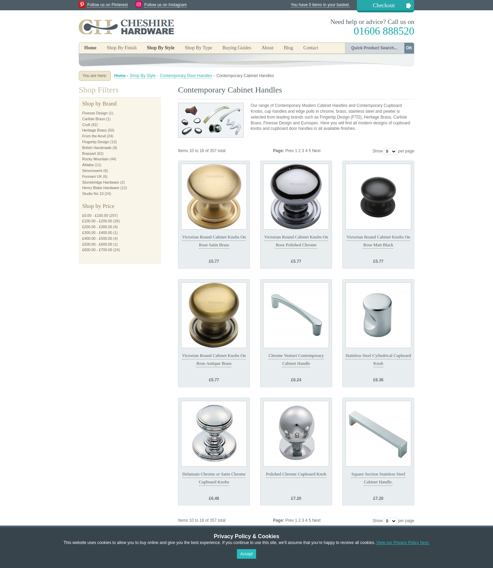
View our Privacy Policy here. (402, 542)
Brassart (89, 153)
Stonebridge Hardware (100, 182)
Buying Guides (236, 47)
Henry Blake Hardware (100, 188)
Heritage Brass (94, 130)
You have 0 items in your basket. (320, 4)
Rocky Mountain (95, 159)
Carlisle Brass (93, 119)
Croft (86, 125)
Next (316, 150)
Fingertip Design (95, 142)
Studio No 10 (92, 194)
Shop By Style (142, 75)
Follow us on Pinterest (107, 4)
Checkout (384, 5)
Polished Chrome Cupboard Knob (296, 474)
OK (409, 48)
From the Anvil (94, 136)
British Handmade (97, 148)
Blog (288, 47)
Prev (290, 150)
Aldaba (88, 165)
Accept (246, 554)
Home (90, 47)
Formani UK (92, 176)
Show (377, 151)
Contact (310, 47)
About (268, 47)
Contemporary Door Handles (186, 75)
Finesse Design (95, 113)
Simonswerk (92, 171)
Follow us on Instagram (165, 4)
